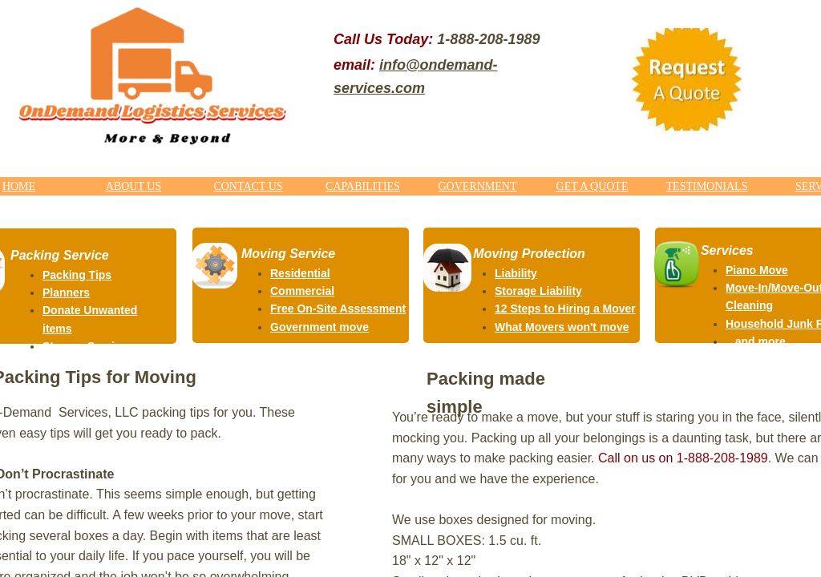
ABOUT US (133, 186)
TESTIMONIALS (707, 186)
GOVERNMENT (478, 186)
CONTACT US (247, 186)
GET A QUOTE (592, 186)
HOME (18, 186)
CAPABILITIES (363, 186)
